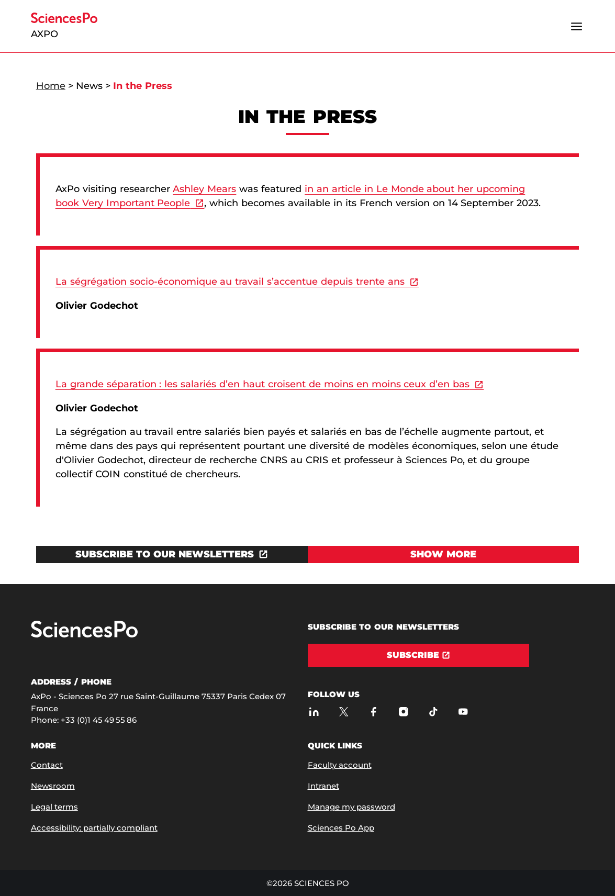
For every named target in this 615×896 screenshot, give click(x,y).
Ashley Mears (204, 189)
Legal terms (54, 807)
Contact (47, 765)
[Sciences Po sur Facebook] (374, 711)
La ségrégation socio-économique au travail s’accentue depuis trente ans (230, 281)
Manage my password (351, 807)
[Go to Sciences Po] (84, 635)
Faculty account (340, 765)
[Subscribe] (418, 655)
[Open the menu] (576, 26)
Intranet (323, 786)
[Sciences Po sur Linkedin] (314, 711)
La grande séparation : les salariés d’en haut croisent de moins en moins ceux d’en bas (262, 384)
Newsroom (53, 786)
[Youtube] (463, 711)
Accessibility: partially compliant (94, 828)
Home (50, 86)
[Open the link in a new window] (172, 554)
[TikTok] (433, 711)
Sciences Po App (341, 828)
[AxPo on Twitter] (344, 711)
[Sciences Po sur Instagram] (403, 711)
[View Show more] (443, 554)
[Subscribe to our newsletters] (172, 554)
